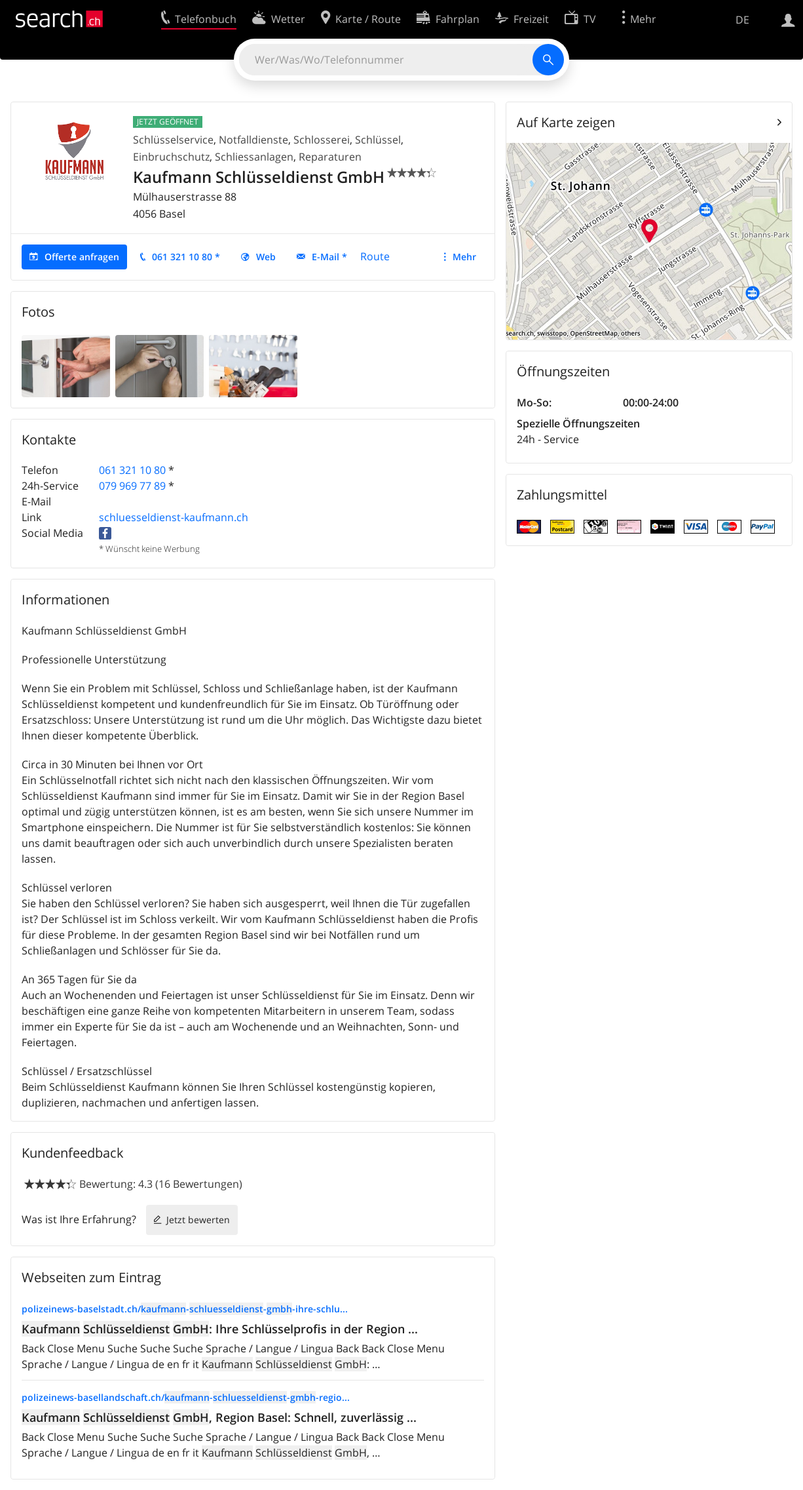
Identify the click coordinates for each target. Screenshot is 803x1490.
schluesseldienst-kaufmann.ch (173, 517)
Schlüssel (378, 139)
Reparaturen (330, 156)
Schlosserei (321, 139)
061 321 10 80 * (186, 256)
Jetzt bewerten (198, 1219)
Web (266, 256)
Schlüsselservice (173, 139)
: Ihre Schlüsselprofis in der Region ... (220, 1329)
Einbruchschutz (171, 156)
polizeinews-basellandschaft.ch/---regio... (186, 1397)
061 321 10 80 (132, 470)
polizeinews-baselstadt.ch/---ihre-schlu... (185, 1309)
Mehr (464, 256)
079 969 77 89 (132, 486)
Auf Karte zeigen (566, 122)
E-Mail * (329, 256)
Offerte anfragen (82, 256)
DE (742, 19)
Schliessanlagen (254, 156)
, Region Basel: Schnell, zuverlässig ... (219, 1417)
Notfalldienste (253, 139)
